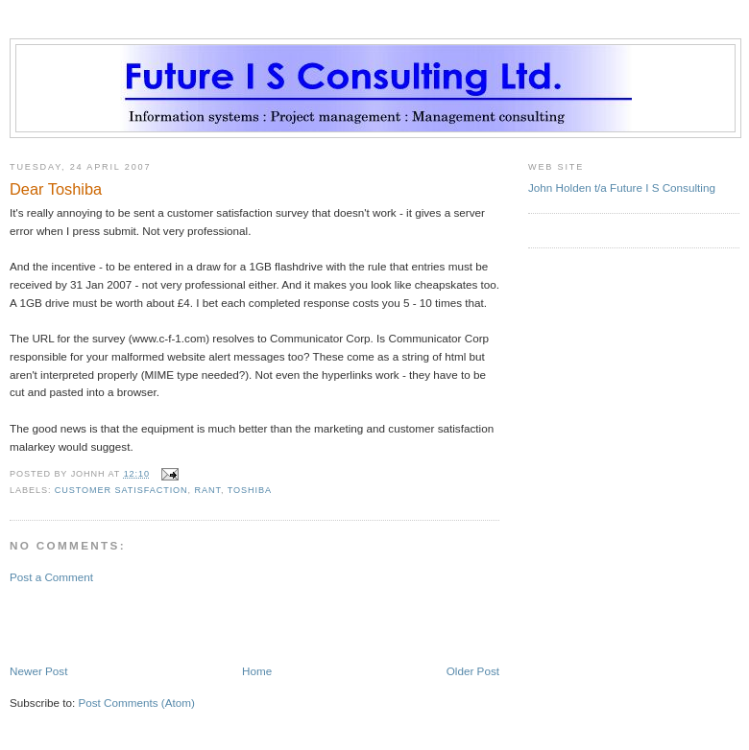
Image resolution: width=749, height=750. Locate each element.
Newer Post (38, 671)
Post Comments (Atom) (136, 702)
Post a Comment (51, 577)
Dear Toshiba (56, 189)
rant (207, 490)
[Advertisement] (122, 622)
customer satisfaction (121, 490)
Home (257, 671)
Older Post (473, 671)
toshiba (250, 490)
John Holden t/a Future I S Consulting (621, 187)
